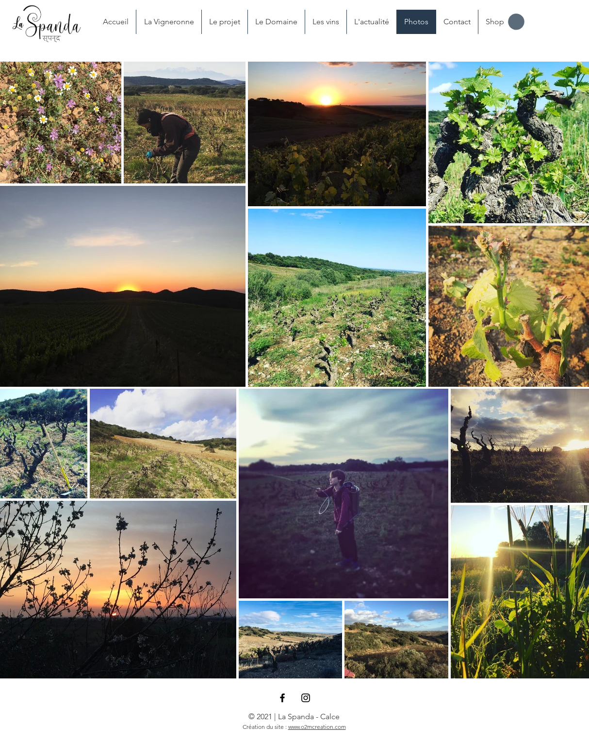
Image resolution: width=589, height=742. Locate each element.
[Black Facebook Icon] (282, 698)
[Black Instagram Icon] (305, 698)
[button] (516, 22)
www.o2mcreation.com (317, 726)
